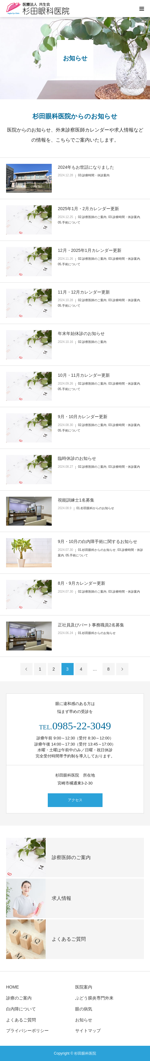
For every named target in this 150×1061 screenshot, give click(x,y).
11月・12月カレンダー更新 (84, 292)
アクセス (75, 800)
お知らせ (83, 1019)
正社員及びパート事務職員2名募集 (91, 624)
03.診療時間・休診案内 (94, 175)
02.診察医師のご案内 (92, 217)
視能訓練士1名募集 (76, 500)
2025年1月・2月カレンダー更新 (88, 208)
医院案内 (83, 987)
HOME (12, 987)
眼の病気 (83, 1008)
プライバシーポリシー (27, 1030)
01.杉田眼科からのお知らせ (95, 508)
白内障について (21, 1008)
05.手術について (69, 222)
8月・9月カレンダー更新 (81, 583)
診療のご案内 (19, 998)
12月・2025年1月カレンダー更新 (89, 250)
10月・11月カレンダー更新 (84, 375)
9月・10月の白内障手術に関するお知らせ (97, 541)
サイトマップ (88, 1030)
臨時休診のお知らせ (77, 458)
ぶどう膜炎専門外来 (94, 998)
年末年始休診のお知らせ (81, 333)
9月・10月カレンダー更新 (82, 416)
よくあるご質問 (21, 1019)
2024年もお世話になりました (86, 167)
